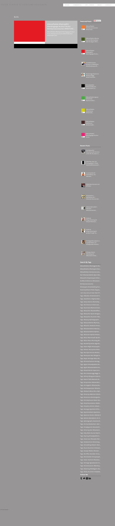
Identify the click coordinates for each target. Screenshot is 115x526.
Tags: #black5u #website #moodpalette (90, 325)
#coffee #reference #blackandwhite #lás (90, 281)
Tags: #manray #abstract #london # (90, 394)
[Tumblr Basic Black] (81, 478)
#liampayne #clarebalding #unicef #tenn (90, 287)
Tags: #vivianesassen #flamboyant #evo (90, 466)
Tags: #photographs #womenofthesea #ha (90, 421)
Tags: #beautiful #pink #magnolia (90, 314)
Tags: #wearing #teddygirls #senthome (90, 469)
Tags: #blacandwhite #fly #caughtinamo (90, 323)
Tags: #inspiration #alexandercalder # (90, 382)
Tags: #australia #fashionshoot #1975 (90, 308)
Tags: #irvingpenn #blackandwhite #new (90, 385)
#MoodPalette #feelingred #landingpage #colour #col (90, 269)
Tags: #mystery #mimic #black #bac (90, 406)
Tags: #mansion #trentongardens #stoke (90, 397)
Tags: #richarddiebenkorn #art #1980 (90, 424)
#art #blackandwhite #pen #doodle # (90, 275)
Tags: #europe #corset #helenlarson (90, 352)
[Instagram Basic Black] (87, 478)
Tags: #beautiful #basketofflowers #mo (90, 311)
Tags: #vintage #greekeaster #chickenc (90, 463)
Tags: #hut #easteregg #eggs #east (90, 373)
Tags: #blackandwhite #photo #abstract (90, 332)
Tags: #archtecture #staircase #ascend (90, 305)
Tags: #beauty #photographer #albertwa (90, 320)
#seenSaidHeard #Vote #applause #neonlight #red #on (90, 290)
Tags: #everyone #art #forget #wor (90, 355)
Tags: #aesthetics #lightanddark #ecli (90, 299)
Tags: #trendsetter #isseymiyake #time (90, 457)
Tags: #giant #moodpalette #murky (90, 364)
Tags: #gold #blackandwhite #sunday (90, 367)
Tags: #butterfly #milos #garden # (90, 343)
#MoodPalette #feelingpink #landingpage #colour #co (90, 266)
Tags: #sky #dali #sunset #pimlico (90, 433)
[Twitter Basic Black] (84, 478)
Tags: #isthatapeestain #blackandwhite (90, 388)
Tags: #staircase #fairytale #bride (90, 439)
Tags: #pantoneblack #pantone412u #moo (90, 412)
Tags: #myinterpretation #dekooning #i (90, 403)
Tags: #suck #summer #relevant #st (90, 448)
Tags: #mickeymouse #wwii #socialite (90, 400)
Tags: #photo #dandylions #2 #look (90, 418)
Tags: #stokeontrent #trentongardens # (90, 442)
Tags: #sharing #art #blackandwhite (90, 430)
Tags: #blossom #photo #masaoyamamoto (90, 334)
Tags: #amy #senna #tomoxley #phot (90, 302)
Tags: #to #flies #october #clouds (90, 454)
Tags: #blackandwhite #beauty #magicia (90, 328)
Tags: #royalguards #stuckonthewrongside (90, 427)
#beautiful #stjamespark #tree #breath (90, 278)
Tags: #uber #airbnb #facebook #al (90, 460)
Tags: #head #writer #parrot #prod (90, 370)
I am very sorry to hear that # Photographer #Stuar (90, 293)
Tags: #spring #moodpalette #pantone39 (90, 436)
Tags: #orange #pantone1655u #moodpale (90, 409)
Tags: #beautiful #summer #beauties (90, 317)
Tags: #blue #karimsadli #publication (90, 337)
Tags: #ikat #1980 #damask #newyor (90, 379)
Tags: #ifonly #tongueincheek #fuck (90, 376)
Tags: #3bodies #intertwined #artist (90, 296)
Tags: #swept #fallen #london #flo (90, 451)
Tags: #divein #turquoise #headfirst (90, 349)
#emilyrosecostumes (86, 284)
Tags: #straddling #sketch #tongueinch (90, 445)
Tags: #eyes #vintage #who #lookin (90, 358)
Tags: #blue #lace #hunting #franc (90, 340)
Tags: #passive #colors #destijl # (90, 415)
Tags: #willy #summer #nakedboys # (90, 472)
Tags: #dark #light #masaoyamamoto (90, 346)
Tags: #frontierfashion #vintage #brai (90, 361)
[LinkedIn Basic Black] (90, 478)
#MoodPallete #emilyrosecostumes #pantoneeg (90, 272)
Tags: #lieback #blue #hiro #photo (90, 391)
